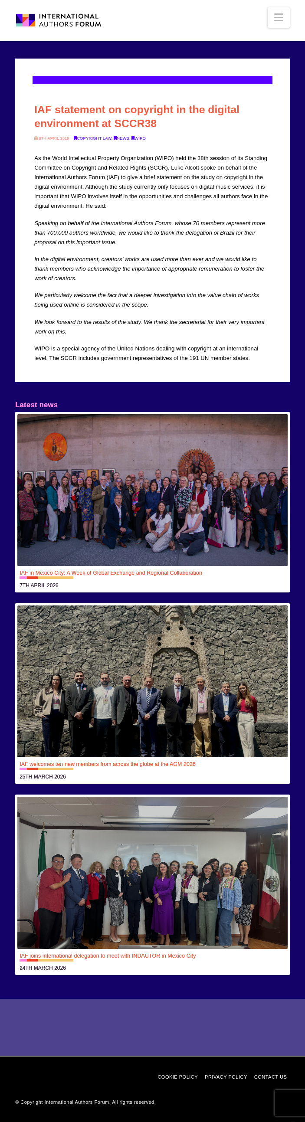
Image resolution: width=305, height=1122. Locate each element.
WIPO (138, 138)
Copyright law (93, 138)
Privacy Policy (226, 1076)
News (121, 138)
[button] (279, 17)
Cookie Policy (177, 1076)
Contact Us (270, 1076)
